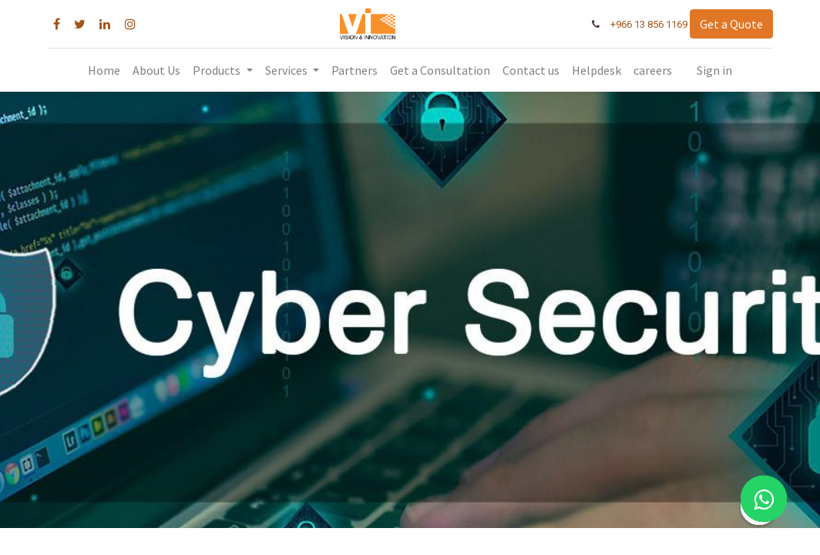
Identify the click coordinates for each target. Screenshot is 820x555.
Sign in (714, 70)
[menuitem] (104, 70)
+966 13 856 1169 (645, 24)
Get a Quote (726, 24)
